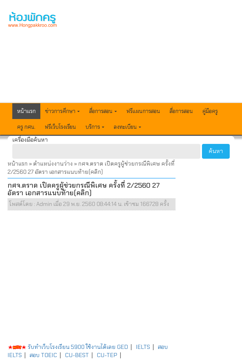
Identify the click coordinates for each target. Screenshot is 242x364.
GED (122, 347)
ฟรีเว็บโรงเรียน (60, 126)
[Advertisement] (151, 55)
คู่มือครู (210, 111)
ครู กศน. (26, 126)
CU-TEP (107, 355)
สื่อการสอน (181, 111)
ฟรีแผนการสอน (143, 111)
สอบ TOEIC (43, 355)
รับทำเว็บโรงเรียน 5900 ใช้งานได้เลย (62, 347)
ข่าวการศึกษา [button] (62, 111)
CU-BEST (77, 355)
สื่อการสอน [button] (103, 111)
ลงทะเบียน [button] (127, 126)
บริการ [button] (94, 126)
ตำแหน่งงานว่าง (53, 164)
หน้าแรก (26, 111)
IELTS (143, 347)
